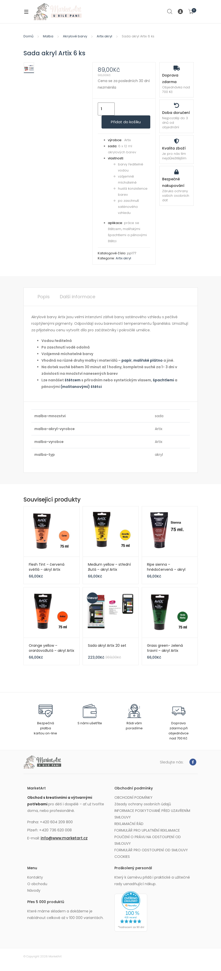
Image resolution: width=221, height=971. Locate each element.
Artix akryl (104, 36)
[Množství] (106, 109)
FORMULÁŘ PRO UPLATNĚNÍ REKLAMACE (147, 830)
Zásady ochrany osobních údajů (142, 804)
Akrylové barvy (75, 36)
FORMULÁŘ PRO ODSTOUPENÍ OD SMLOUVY (151, 850)
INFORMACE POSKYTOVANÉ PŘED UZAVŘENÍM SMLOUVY (152, 814)
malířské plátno (148, 360)
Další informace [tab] (77, 296)
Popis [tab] (44, 296)
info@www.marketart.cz (64, 838)
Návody (33, 890)
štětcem (72, 380)
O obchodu (37, 883)
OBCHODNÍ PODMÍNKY (133, 797)
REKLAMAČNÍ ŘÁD (128, 823)
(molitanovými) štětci (81, 386)
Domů (28, 36)
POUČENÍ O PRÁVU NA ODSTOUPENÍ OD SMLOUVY (147, 840)
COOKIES (122, 856)
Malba (48, 36)
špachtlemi (163, 380)
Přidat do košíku (126, 122)
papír (126, 360)
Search (170, 11)
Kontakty (35, 877)
